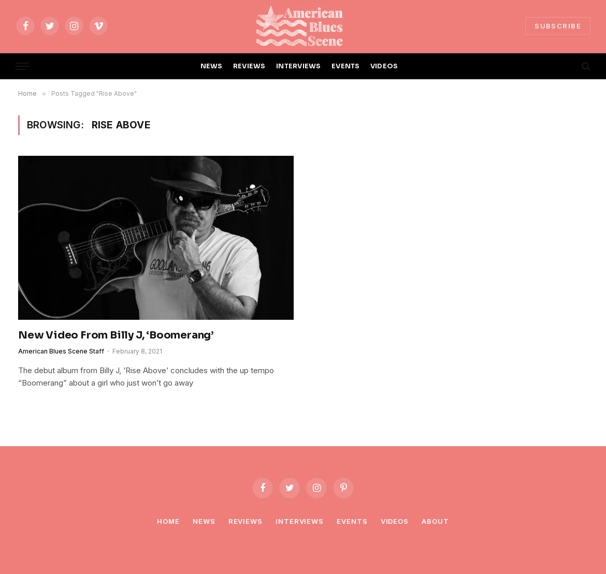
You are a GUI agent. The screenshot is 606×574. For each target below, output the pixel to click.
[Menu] (22, 66)
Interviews (300, 521)
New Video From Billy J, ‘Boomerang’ (116, 335)
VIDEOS (384, 66)
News (204, 521)
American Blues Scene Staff (61, 351)
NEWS (211, 66)
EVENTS (345, 66)
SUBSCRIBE (558, 26)
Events (352, 521)
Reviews (245, 521)
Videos (395, 521)
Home (168, 521)
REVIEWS (249, 66)
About (435, 521)
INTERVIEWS (298, 66)
